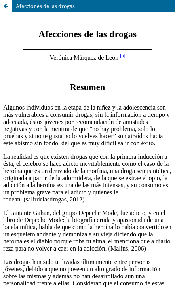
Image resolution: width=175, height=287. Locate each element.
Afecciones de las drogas (45, 6)
